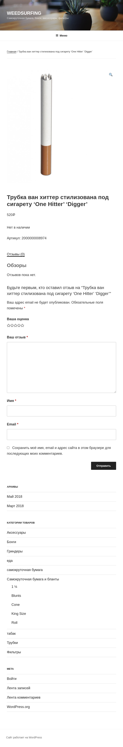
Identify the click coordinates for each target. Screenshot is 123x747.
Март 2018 (15, 506)
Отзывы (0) (16, 254)
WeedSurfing (24, 13)
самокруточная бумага (25, 570)
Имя (11, 401)
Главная (11, 51)
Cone (15, 605)
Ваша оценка (18, 319)
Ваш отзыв (17, 337)
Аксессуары (16, 532)
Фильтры (14, 652)
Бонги (11, 542)
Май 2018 (14, 497)
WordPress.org (18, 707)
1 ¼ (14, 587)
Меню (61, 35)
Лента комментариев (23, 697)
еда (10, 561)
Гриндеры (15, 551)
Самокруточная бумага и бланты (33, 579)
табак (11, 633)
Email (12, 424)
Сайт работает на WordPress (24, 737)
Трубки (12, 643)
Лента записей (18, 688)
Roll (14, 623)
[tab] (16, 254)
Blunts (16, 596)
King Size (18, 614)
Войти (11, 679)
